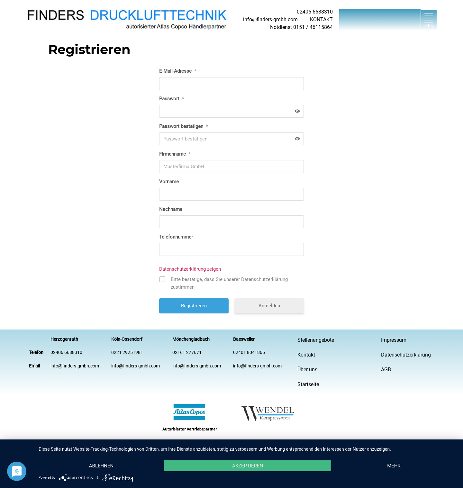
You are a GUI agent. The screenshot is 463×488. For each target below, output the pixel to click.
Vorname (169, 182)
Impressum (393, 340)
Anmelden (269, 306)
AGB (386, 369)
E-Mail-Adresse (177, 71)
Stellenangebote (315, 340)
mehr (394, 466)
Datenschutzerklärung (406, 355)
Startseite (308, 384)
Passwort (171, 98)
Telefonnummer (176, 237)
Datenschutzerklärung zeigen (190, 269)
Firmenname (174, 154)
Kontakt (306, 355)
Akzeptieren (247, 466)
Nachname (170, 209)
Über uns (307, 369)
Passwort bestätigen (183, 126)
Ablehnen (101, 466)
